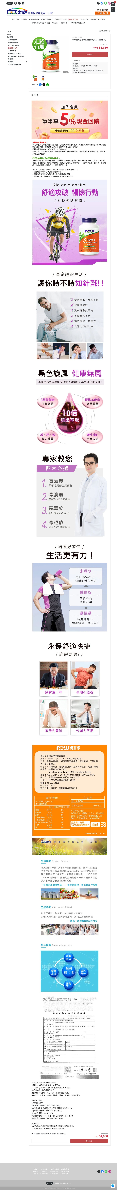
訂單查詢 (44, 1171)
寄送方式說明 (54, 1171)
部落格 (36, 1173)
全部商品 (44, 1169)
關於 (35, 1169)
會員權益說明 (64, 1169)
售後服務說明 (54, 1173)
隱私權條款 (65, 1173)
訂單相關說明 (44, 1173)
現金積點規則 (65, 1171)
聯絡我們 (35, 1171)
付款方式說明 (54, 1169)
